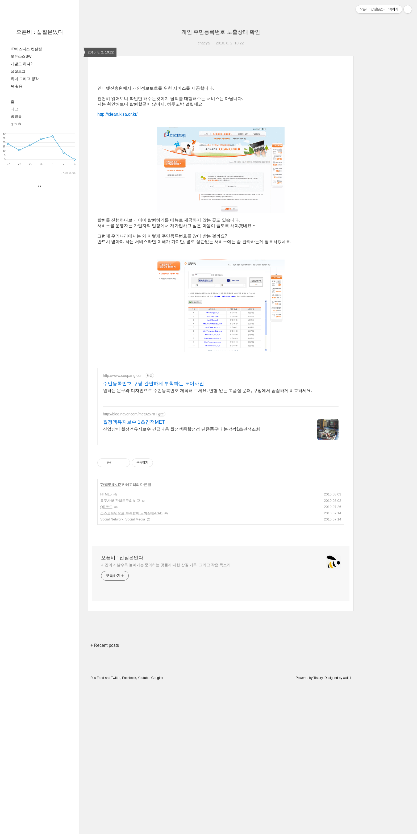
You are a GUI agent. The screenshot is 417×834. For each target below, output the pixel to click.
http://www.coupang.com (123, 450)
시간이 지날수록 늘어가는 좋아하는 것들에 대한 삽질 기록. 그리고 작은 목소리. (166, 639)
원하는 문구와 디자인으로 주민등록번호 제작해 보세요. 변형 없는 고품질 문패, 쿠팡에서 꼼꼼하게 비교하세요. (207, 465)
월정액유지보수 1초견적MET (134, 496)
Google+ (157, 752)
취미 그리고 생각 (25, 79)
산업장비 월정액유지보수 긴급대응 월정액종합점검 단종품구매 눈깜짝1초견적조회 (181, 503)
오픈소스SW (21, 56)
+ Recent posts (104, 720)
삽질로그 (18, 71)
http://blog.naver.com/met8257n (129, 488)
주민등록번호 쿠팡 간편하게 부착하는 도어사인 (153, 458)
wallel (347, 752)
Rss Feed (97, 752)
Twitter (115, 752)
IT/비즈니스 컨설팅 (26, 49)
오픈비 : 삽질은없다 (39, 32)
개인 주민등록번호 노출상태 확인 (220, 32)
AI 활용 (17, 86)
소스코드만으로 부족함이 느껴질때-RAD (131, 588)
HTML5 (106, 569)
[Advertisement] (220, 399)
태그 (14, 109)
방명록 (16, 116)
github (16, 124)
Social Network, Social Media (122, 594)
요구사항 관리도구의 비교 (120, 575)
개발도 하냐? (21, 64)
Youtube (143, 752)
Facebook (129, 752)
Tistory (318, 752)
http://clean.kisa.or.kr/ (117, 114)
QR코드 (106, 581)
